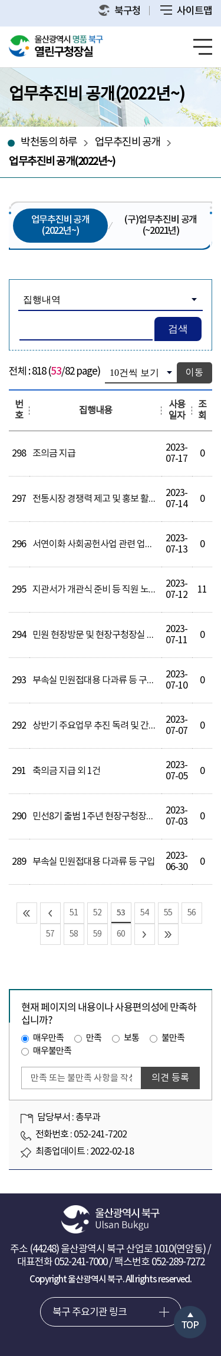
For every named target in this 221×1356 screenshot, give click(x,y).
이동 (194, 373)
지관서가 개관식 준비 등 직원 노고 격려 (103, 589)
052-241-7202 (100, 1134)
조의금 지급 (53, 453)
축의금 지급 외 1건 (66, 771)
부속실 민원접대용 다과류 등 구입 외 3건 (106, 680)
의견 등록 (170, 1078)
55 (168, 913)
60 (121, 934)
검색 (178, 329)
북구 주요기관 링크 (89, 1312)
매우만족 (48, 1038)
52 (97, 913)
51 (74, 913)
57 (50, 934)
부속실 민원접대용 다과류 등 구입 (93, 861)
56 (191, 913)
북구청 (119, 11)
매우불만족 (52, 1051)
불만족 (172, 1038)
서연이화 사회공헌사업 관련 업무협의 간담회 (114, 544)
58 (74, 934)
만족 (93, 1038)
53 (121, 913)
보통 (131, 1038)
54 (144, 913)
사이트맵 (186, 11)
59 (97, 934)
